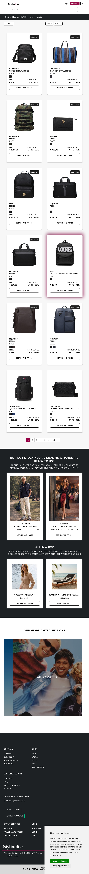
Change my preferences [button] (60, 866)
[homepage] (14, 4)
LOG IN (35, 832)
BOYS (34, 760)
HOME (6, 17)
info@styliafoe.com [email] (17, 801)
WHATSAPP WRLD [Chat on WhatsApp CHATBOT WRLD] (14, 816)
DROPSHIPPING (10, 835)
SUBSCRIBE (36, 828)
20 (53, 440)
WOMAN (35, 757)
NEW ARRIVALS (19, 17)
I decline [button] (64, 861)
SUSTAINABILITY (11, 760)
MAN (32, 17)
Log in (66, 4)
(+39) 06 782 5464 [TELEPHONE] (21, 796)
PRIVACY (7, 789)
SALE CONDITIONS (11, 785)
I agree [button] (54, 861)
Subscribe (74, 4)
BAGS (39, 17)
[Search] (44, 9)
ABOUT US (8, 764)
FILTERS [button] (9, 24)
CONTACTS (8, 778)
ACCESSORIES (38, 767)
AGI (33, 764)
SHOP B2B (8, 828)
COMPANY (8, 753)
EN (82, 4)
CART (34, 835)
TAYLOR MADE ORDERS (13, 832)
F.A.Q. (6, 782)
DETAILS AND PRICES (24, 88)
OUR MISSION (9, 757)
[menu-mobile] (6, 3)
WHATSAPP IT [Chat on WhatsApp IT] (12, 810)
